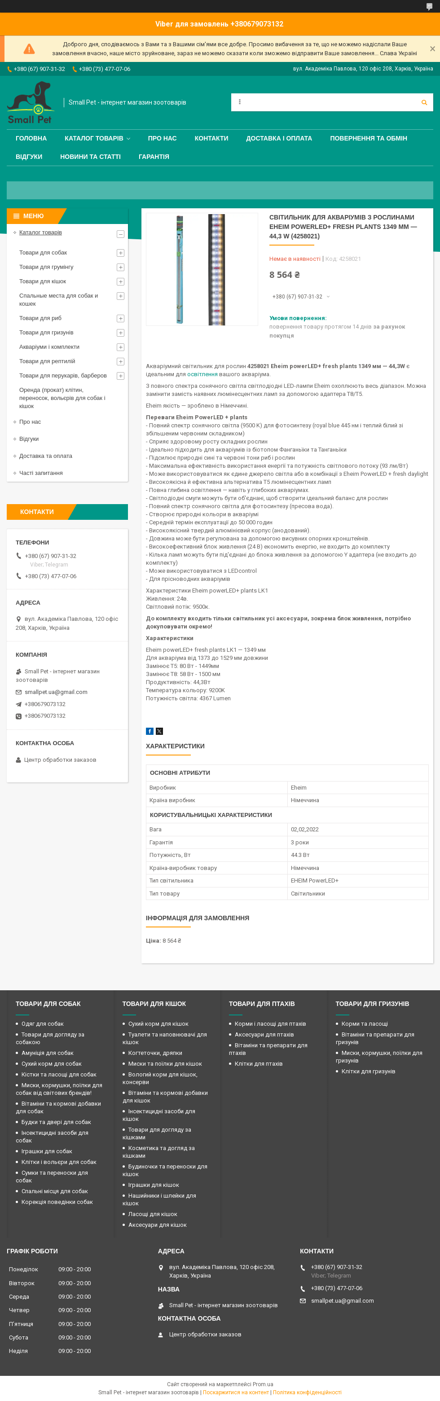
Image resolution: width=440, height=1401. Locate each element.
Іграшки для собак (47, 1151)
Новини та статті (90, 156)
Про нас (162, 138)
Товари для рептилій (47, 361)
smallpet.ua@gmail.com (56, 692)
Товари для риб (40, 318)
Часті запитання (41, 473)
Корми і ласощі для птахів (270, 1023)
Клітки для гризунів (369, 1071)
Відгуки (29, 156)
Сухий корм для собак (52, 1063)
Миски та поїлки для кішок (165, 1063)
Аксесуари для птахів (264, 1034)
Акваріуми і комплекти (49, 346)
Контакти (212, 138)
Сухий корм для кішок (158, 1023)
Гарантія (154, 156)
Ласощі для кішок (152, 1214)
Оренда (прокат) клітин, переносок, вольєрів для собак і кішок (62, 397)
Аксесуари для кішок (157, 1224)
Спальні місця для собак (55, 1191)
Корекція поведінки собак (57, 1202)
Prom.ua (263, 1384)
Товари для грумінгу (46, 267)
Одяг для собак (43, 1023)
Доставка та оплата (45, 455)
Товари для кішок (42, 281)
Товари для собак (43, 252)
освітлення (202, 374)
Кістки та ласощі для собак (59, 1074)
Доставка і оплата (279, 138)
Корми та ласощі (365, 1023)
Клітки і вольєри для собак (59, 1162)
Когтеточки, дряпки (155, 1053)
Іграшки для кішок (153, 1184)
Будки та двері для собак (56, 1122)
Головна (31, 138)
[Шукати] (424, 102)
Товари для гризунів (46, 332)
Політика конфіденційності (307, 1392)
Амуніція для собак (48, 1053)
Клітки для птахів (259, 1063)
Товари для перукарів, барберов (63, 375)
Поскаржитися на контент (236, 1392)
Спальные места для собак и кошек (58, 299)
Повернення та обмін (368, 138)
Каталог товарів (94, 138)
